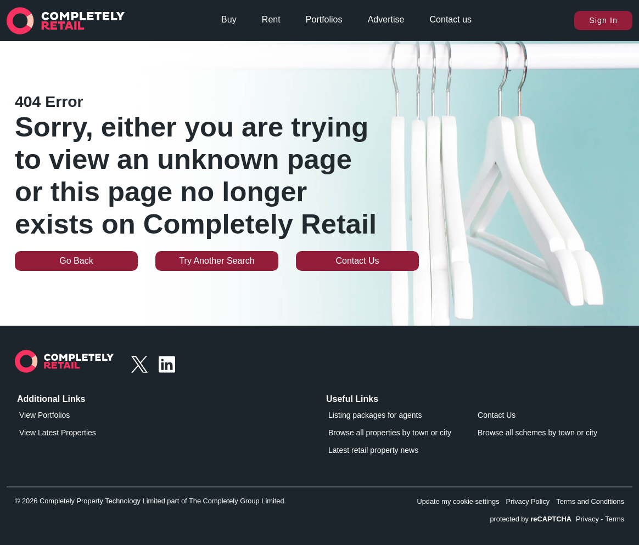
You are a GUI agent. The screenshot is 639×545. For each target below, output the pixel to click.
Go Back (76, 260)
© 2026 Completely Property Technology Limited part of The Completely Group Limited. (150, 501)
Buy (229, 19)
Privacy (587, 519)
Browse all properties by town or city (389, 432)
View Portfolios (44, 415)
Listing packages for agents (375, 415)
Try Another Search (216, 260)
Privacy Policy (528, 501)
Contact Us (357, 260)
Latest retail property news (373, 450)
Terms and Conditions (590, 501)
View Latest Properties (57, 432)
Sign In (603, 20)
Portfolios (324, 19)
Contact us (451, 19)
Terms (614, 519)
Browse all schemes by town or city (537, 432)
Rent (271, 19)
